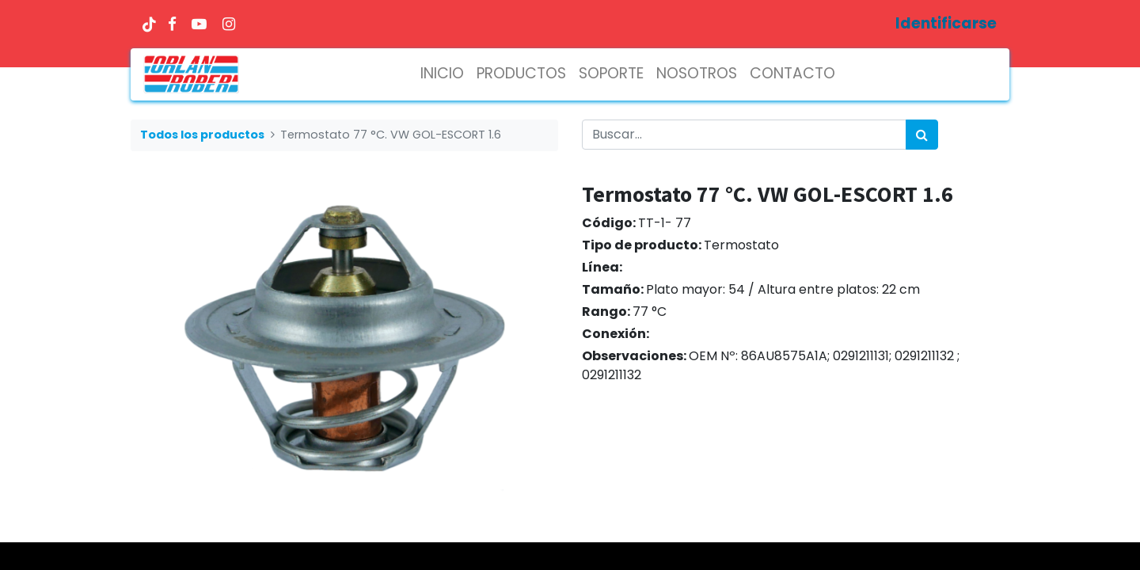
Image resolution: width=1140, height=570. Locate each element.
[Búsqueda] (922, 135)
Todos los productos (202, 134)
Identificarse (946, 23)
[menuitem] (442, 74)
